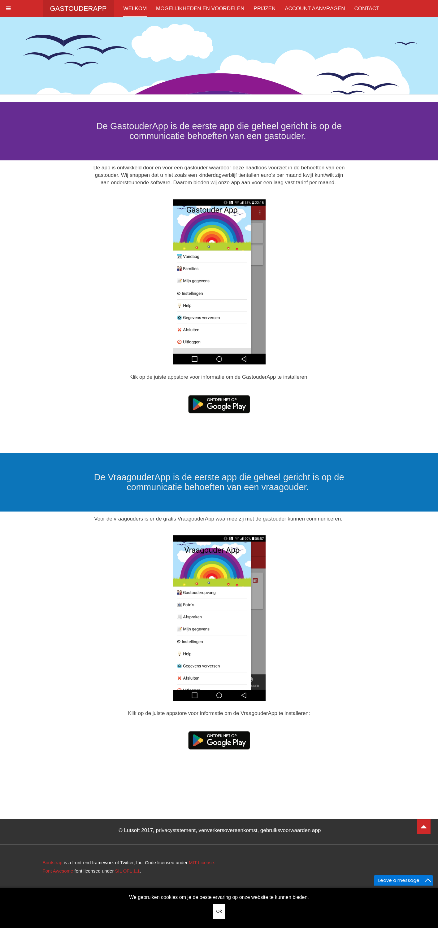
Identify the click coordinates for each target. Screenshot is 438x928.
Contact (366, 8)
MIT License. (202, 862)
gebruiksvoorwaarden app (290, 830)
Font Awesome (58, 871)
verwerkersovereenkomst (228, 830)
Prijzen (264, 8)
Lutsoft (132, 830)
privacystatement (176, 830)
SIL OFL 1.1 (127, 871)
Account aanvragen (315, 8)
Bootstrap (53, 862)
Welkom (135, 8)
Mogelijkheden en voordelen (200, 8)
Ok (219, 911)
